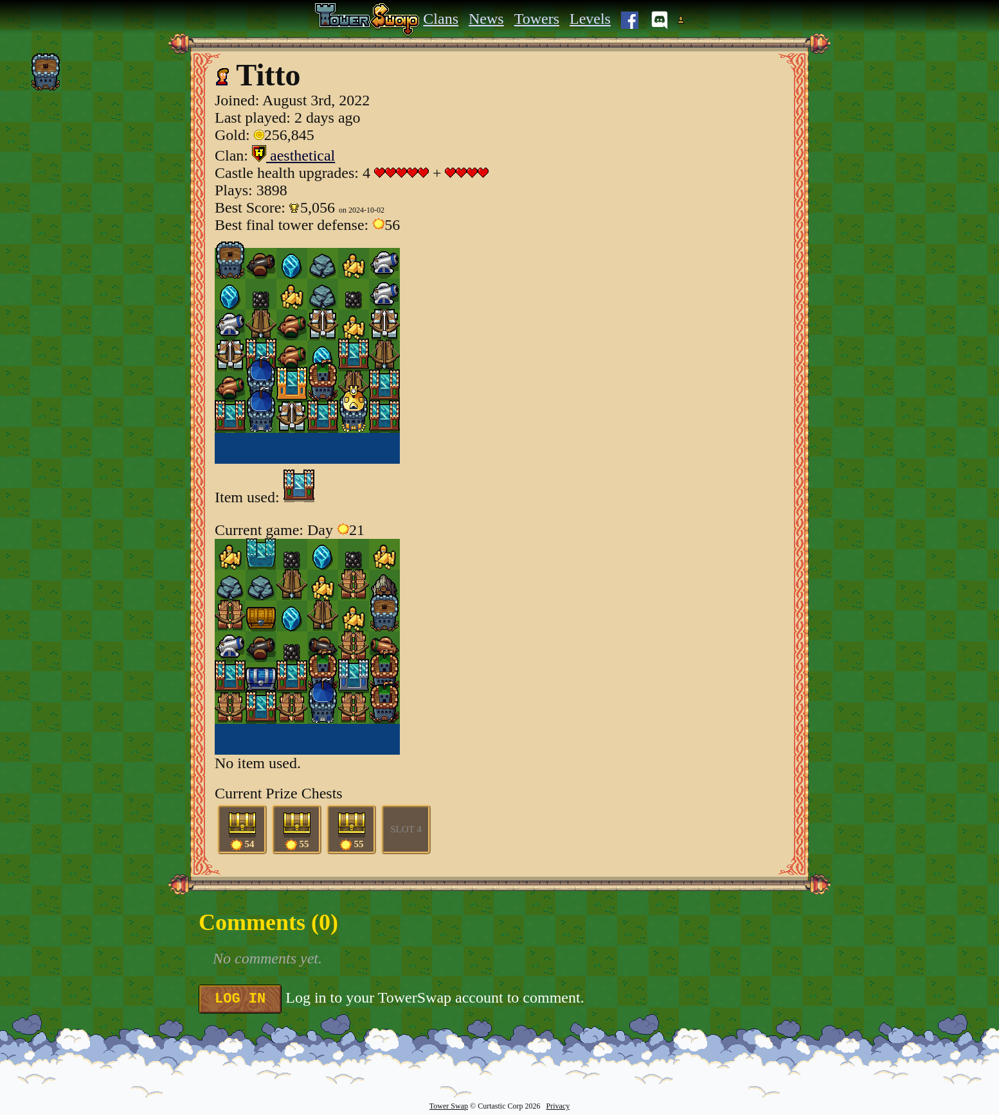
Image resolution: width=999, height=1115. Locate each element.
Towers (536, 18)
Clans (440, 18)
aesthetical (293, 155)
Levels (590, 18)
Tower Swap (448, 1106)
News (486, 18)
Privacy (558, 1106)
